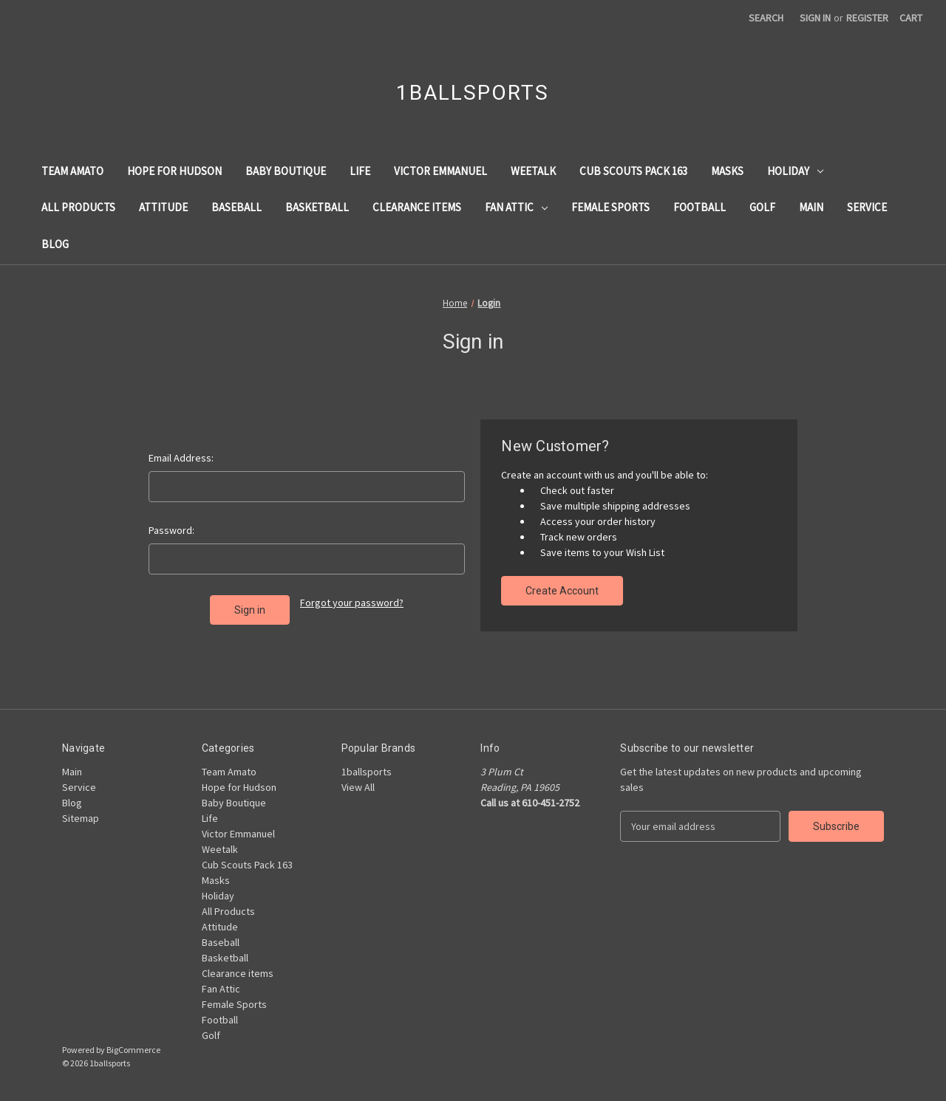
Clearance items (416, 207)
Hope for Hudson (174, 171)
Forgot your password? (352, 602)
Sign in (815, 17)
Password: (171, 530)
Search (766, 17)
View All (358, 787)
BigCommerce (133, 1049)
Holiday (795, 171)
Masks (727, 171)
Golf (762, 207)
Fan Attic (516, 207)
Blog (55, 244)
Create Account (562, 591)
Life (360, 171)
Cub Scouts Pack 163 (633, 171)
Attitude (163, 207)
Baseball (236, 207)
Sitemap (80, 818)
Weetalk (533, 171)
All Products (78, 207)
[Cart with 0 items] (910, 18)
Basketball (317, 207)
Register (867, 17)
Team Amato (72, 171)
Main (811, 207)
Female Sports (610, 207)
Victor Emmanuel (440, 171)
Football (699, 207)
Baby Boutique (285, 171)
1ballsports (366, 771)
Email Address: (181, 457)
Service (867, 207)
